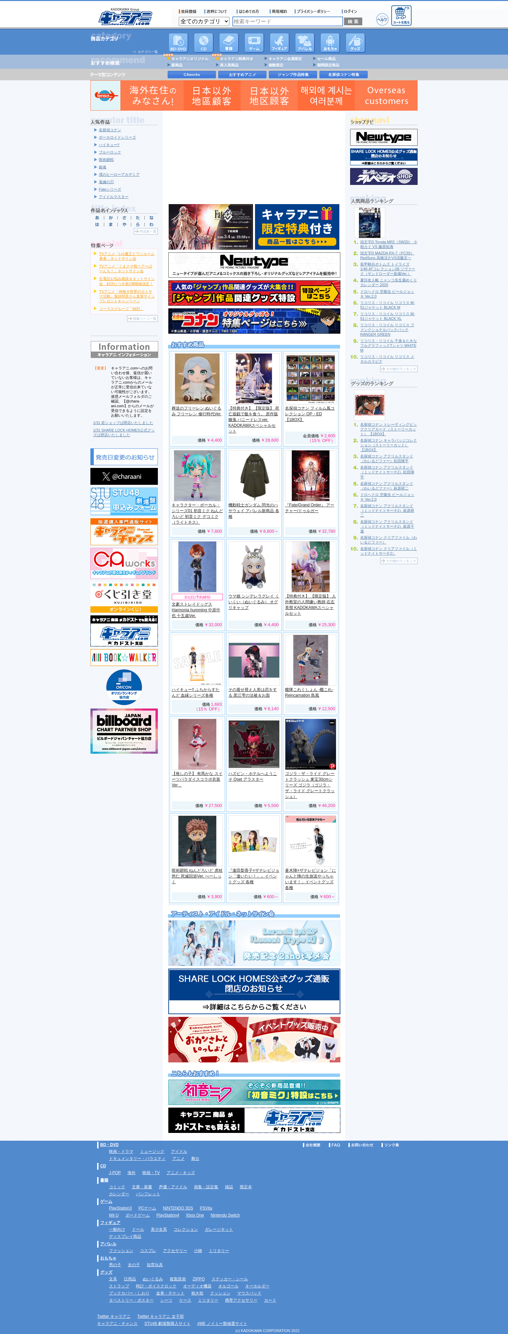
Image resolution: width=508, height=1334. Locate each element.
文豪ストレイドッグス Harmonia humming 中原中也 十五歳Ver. (196, 610)
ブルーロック (110, 152)
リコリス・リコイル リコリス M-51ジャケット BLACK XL (387, 316)
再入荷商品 (229, 65)
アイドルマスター (114, 197)
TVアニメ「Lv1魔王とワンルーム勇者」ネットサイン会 (126, 256)
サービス (249, 11)
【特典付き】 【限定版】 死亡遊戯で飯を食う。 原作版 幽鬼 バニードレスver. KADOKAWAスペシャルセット (253, 420)
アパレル (305, 43)
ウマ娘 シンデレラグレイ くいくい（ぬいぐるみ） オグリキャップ (253, 602)
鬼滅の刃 (106, 182)
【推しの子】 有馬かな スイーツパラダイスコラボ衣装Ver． (197, 779)
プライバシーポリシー (314, 11)
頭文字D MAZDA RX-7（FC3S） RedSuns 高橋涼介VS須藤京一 (387, 255)
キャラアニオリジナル (189, 59)
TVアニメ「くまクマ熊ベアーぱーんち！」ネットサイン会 (125, 268)
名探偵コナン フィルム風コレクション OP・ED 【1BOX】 (310, 414)
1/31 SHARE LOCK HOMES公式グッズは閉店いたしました (124, 432)
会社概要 (311, 1145)
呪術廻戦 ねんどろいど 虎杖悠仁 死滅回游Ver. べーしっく (197, 876)
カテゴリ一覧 (148, 52)
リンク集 (390, 1145)
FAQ (334, 1145)
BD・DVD (109, 1144)
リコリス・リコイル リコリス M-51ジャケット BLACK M (387, 305)
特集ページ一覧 (145, 319)
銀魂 (102, 167)
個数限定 (276, 65)
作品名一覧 (148, 231)
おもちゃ (330, 43)
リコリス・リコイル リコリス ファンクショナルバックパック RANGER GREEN (387, 329)
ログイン (350, 11)
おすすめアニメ (242, 75)
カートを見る (401, 15)
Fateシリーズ (110, 189)
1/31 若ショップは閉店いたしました (123, 423)
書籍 (229, 43)
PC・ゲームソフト (254, 43)
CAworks (192, 75)
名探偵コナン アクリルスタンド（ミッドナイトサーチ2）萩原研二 (387, 510)
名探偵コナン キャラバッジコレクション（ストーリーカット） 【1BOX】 (388, 445)
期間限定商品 (328, 65)
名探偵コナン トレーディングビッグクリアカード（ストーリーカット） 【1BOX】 (388, 429)
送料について (216, 11)
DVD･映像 (178, 43)
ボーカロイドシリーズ (117, 137)
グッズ (355, 43)
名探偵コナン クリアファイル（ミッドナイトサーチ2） (388, 551)
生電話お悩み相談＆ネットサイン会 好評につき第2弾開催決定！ (127, 281)
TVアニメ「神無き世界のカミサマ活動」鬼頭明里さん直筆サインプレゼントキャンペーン (127, 296)
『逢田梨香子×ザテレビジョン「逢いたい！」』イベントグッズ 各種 (253, 876)
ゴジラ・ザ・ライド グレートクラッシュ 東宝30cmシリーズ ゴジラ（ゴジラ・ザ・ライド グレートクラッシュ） (310, 785)
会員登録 (188, 11)
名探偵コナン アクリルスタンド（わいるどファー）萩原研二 (386, 485)
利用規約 (278, 11)
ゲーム (106, 1201)
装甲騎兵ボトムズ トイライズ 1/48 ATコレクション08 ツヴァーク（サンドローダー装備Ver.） (387, 269)
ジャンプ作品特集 (293, 75)
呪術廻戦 (106, 160)
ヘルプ (382, 19)
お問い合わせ (360, 1145)
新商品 (176, 65)
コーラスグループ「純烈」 (121, 309)
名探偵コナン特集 (343, 75)
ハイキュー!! (109, 145)
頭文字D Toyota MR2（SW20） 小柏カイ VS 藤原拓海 (388, 244)
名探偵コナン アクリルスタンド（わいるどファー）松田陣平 (386, 458)
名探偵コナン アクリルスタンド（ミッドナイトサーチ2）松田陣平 (387, 472)
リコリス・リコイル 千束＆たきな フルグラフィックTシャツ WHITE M (388, 345)
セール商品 (326, 59)
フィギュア (279, 43)
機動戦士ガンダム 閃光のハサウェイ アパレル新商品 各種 (253, 511)
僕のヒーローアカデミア (119, 174)
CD (204, 43)
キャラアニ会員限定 (285, 59)
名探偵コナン (110, 130)
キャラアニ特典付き (236, 59)
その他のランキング (401, 369)
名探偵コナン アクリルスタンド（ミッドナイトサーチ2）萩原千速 (387, 526)
